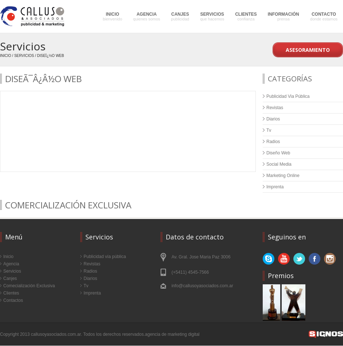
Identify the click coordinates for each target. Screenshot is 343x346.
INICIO (112, 16)
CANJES (180, 16)
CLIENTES (246, 16)
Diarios (273, 119)
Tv (268, 130)
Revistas (274, 107)
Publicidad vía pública (105, 256)
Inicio (5, 56)
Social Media (279, 164)
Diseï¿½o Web (50, 56)
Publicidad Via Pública (288, 96)
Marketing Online (283, 175)
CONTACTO (324, 16)
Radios (273, 141)
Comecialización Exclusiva (29, 285)
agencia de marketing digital (172, 334)
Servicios (24, 56)
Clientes (11, 293)
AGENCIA (146, 16)
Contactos (13, 300)
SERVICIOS (212, 16)
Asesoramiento (308, 49)
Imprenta (275, 186)
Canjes (10, 278)
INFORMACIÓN (283, 16)
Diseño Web (278, 152)
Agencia (11, 263)
